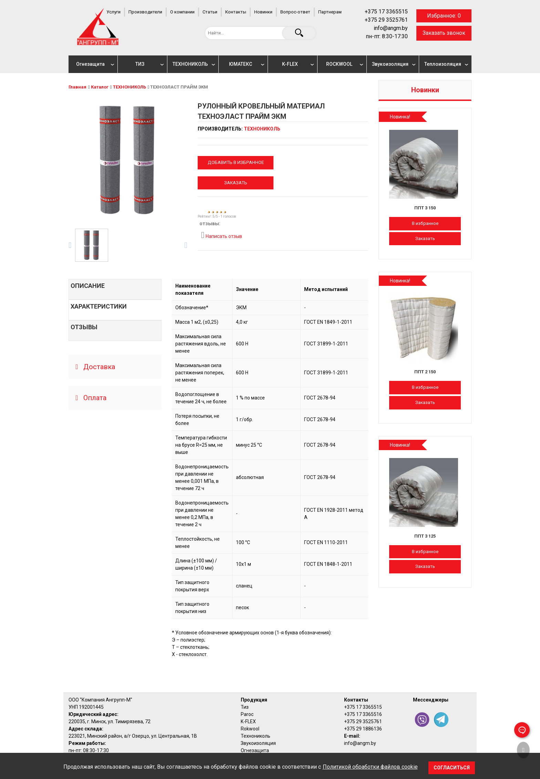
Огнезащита (90, 64)
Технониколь (255, 736)
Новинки (263, 11)
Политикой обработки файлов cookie (370, 767)
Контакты (235, 11)
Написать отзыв (221, 235)
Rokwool (250, 728)
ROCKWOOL (339, 64)
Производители (145, 11)
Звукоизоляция (390, 64)
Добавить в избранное (236, 162)
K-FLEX (290, 64)
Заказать (235, 182)
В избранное (425, 223)
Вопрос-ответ (295, 11)
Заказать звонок (444, 33)
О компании (182, 11)
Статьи (209, 11)
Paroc (247, 714)
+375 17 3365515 (386, 11)
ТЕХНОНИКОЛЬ (190, 64)
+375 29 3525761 (386, 20)
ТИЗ (139, 64)
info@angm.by (391, 28)
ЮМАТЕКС (240, 64)
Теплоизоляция (442, 64)
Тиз (245, 707)
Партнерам (330, 11)
